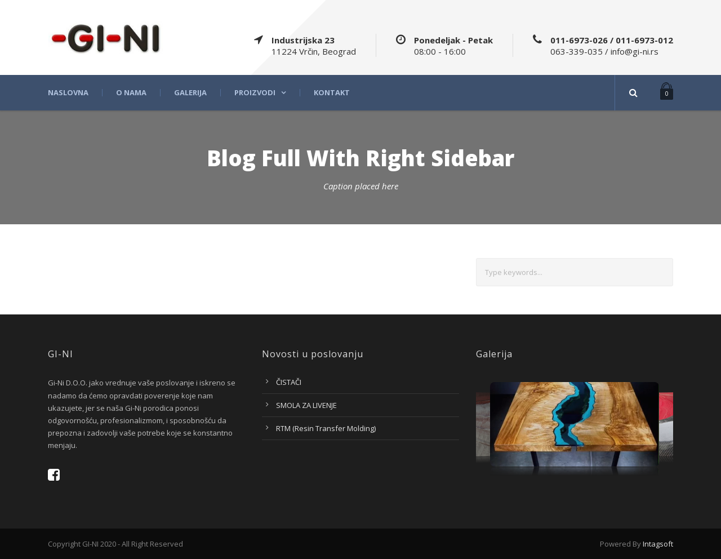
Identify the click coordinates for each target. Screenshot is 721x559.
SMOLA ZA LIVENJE (306, 405)
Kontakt (332, 92)
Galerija (190, 92)
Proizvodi (254, 92)
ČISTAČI (288, 382)
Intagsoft (658, 544)
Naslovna (68, 92)
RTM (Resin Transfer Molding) (326, 428)
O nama (131, 92)
